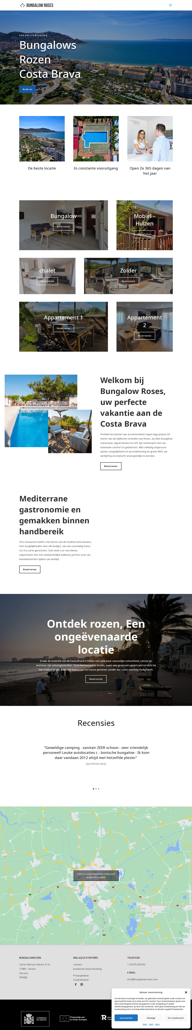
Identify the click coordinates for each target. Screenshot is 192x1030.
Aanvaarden (126, 1017)
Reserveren (63, 226)
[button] (185, 992)
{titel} (145, 1024)
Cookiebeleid (80, 979)
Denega (151, 1017)
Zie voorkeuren (176, 1017)
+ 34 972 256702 (136, 964)
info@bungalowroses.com (142, 979)
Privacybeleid (81, 975)
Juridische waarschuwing (87, 968)
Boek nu (27, 89)
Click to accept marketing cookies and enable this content (96, 875)
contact (77, 964)
